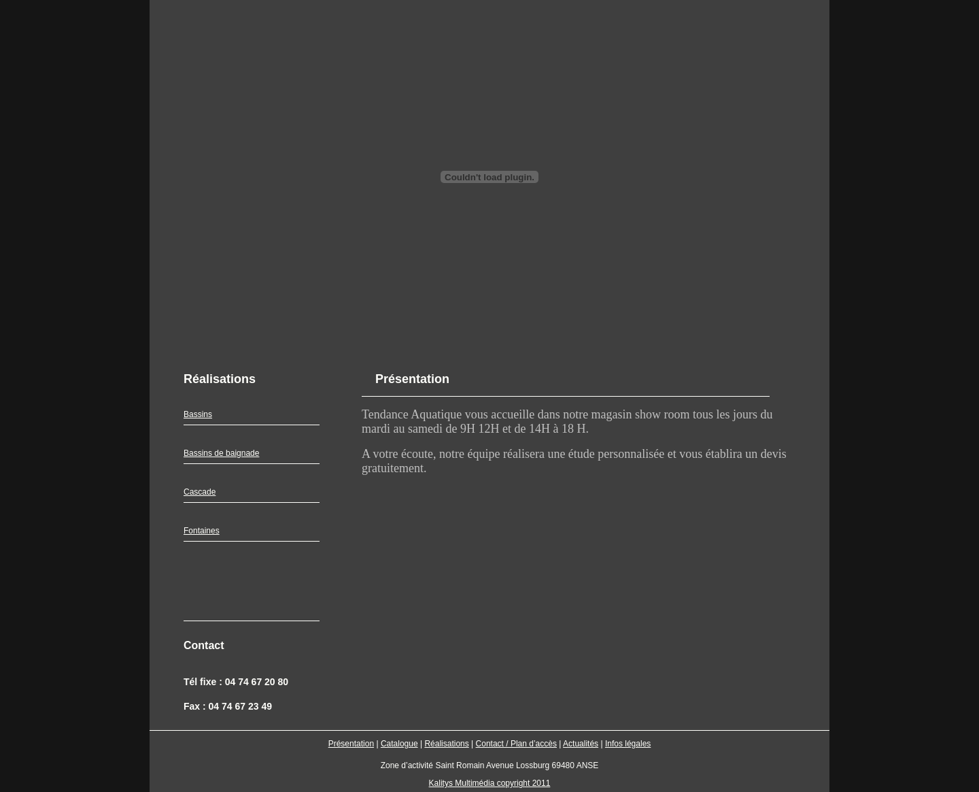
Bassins (198, 414)
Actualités (580, 743)
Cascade (200, 492)
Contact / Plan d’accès (516, 743)
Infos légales (628, 743)
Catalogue (399, 743)
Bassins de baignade (221, 453)
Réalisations (446, 743)
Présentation (351, 743)
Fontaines (202, 530)
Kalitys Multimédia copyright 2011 (490, 783)
